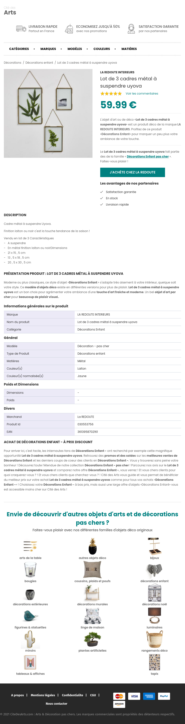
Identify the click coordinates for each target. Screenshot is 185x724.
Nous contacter (56, 703)
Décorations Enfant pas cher (148, 156)
